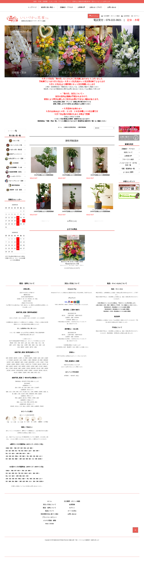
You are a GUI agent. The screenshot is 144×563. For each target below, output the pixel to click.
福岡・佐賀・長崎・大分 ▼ (26, 481)
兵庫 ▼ (28, 453)
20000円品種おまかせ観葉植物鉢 (100, 211)
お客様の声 (81, 7)
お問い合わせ (111, 7)
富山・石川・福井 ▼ (10, 453)
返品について (49, 511)
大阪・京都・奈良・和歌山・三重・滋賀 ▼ (16, 456)
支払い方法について (49, 504)
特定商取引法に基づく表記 (49, 514)
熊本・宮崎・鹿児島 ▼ (38, 481)
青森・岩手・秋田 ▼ (16, 470)
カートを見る (72, 511)
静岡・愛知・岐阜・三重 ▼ (22, 476)
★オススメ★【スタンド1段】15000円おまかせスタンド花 (72, 262)
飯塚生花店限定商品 (70, 127)
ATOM (52, 524)
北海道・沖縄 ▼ (9, 448)
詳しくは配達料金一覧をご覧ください (27, 328)
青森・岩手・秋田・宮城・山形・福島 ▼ (23, 448)
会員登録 (126, 16)
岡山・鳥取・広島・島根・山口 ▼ (35, 456)
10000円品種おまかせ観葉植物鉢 (44, 211)
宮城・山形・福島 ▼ (26, 470)
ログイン (136, 16)
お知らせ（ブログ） (96, 7)
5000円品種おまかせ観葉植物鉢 (43, 175)
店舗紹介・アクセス (66, 7)
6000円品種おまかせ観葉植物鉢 (72, 175)
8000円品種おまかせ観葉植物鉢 (100, 175)
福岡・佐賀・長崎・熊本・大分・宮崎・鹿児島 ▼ (31, 458)
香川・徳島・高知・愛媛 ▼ (12, 458)
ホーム (60, 127)
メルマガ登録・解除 (49, 520)
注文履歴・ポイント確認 (112, 16)
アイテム (93, 16)
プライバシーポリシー (49, 517)
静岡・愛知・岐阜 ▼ (21, 453)
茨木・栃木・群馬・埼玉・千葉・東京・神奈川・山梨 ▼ (19, 450)
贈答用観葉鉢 (82, 127)
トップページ (32, 7)
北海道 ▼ (8, 470)
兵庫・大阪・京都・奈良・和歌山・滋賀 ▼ (16, 478)
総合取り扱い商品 (48, 7)
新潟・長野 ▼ (36, 450)
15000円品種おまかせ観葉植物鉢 (72, 211)
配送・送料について (49, 508)
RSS (46, 524)
